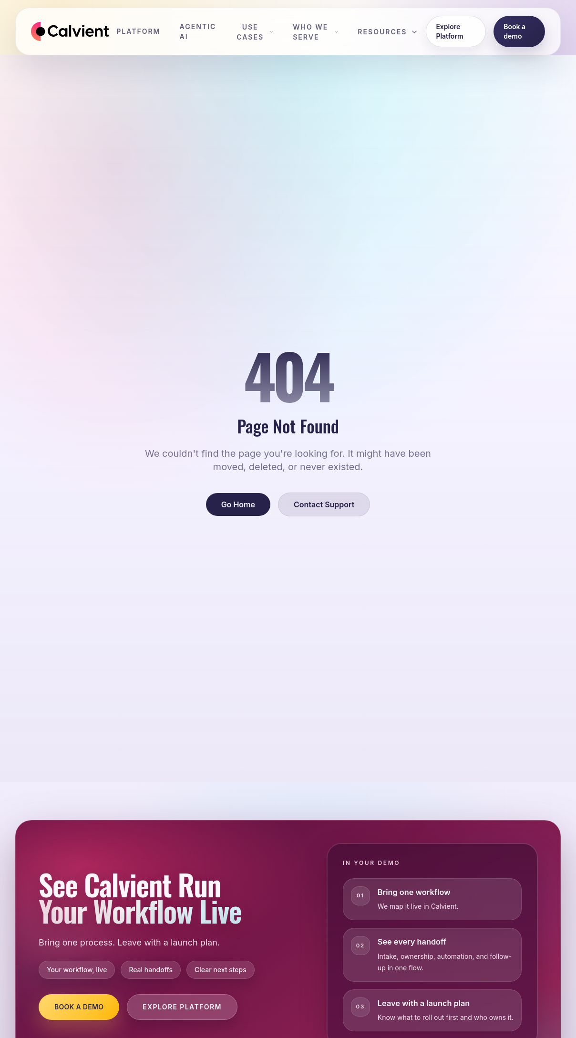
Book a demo (514, 31)
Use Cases (255, 32)
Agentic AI (198, 31)
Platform (138, 31)
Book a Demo (78, 1007)
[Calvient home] (70, 31)
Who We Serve (316, 32)
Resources (388, 32)
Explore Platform (449, 31)
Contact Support (324, 504)
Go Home (238, 504)
